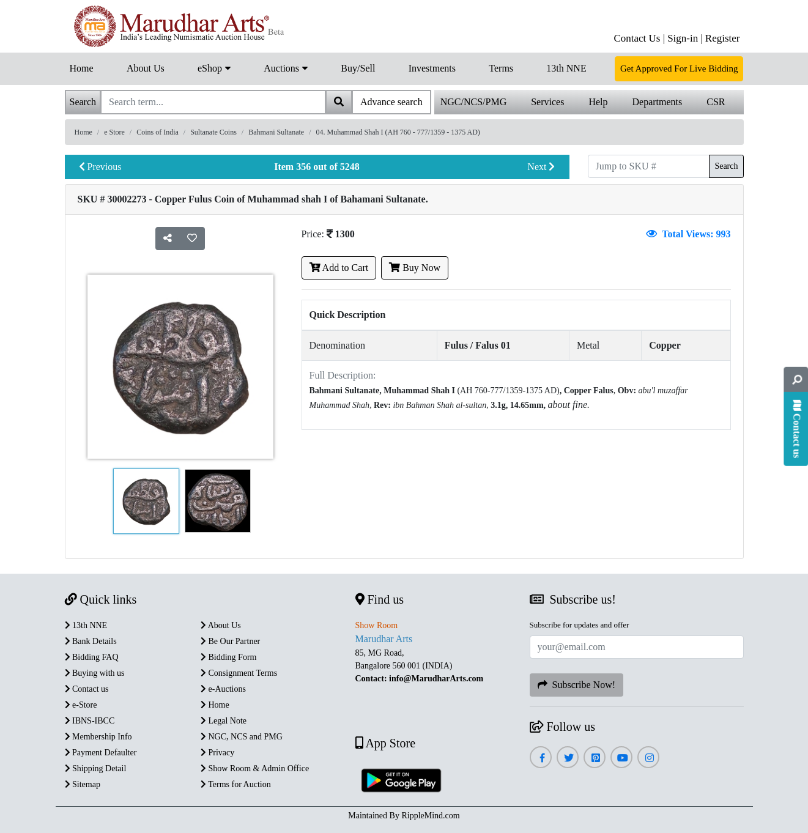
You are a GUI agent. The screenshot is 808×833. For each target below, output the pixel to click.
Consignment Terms (239, 673)
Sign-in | (685, 38)
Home (82, 68)
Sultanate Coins (213, 132)
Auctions (286, 67)
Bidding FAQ (92, 657)
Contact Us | (639, 38)
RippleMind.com (430, 815)
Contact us (87, 689)
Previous (100, 166)
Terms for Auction (236, 784)
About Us (146, 68)
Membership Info (98, 736)
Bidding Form (228, 657)
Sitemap (82, 784)
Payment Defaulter (101, 752)
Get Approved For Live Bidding (679, 68)
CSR (715, 102)
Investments (432, 68)
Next (541, 166)
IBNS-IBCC (90, 720)
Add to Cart (339, 267)
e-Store (81, 704)
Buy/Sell (358, 68)
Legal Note (223, 720)
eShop (214, 67)
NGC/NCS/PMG (473, 102)
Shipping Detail (96, 768)
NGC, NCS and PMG (242, 736)
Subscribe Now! (577, 684)
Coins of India (157, 132)
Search (726, 166)
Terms (501, 68)
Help (597, 102)
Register (722, 38)
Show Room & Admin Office (255, 768)
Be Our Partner (230, 641)
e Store (114, 132)
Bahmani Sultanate (276, 132)
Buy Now (414, 267)
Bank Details (91, 641)
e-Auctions (223, 689)
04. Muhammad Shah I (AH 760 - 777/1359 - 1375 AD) (398, 132)
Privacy (217, 752)
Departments (657, 102)
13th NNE (566, 68)
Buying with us (95, 673)
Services (547, 102)
